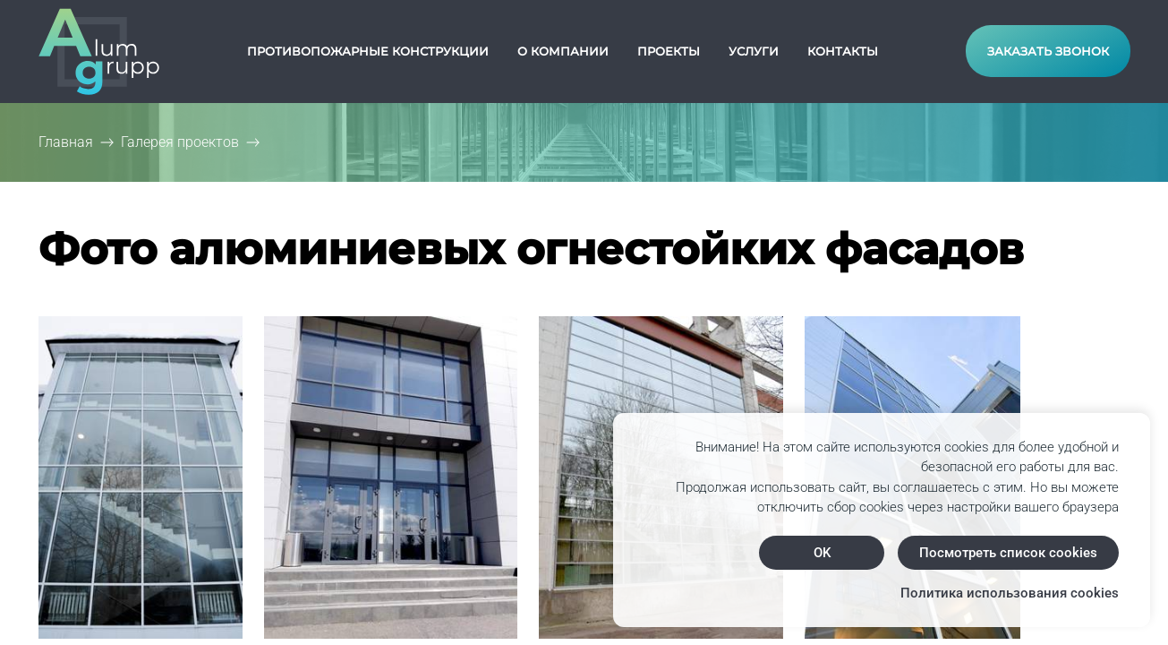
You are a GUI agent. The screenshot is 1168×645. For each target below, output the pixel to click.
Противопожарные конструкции (368, 51)
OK (822, 553)
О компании (563, 51)
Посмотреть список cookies (1008, 553)
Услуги (754, 51)
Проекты (668, 51)
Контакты (842, 51)
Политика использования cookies (1009, 593)
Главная (65, 141)
